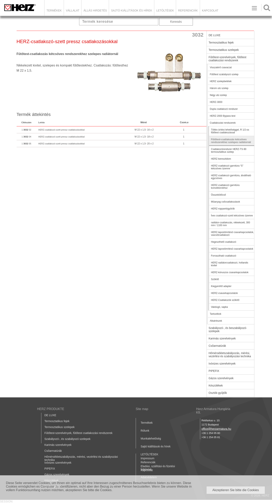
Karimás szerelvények (222, 338)
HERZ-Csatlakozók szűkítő (225, 300)
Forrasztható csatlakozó (223, 255)
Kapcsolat (210, 10)
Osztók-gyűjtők (218, 392)
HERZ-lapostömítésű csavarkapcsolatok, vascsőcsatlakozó (232, 233)
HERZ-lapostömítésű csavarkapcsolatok (232, 248)
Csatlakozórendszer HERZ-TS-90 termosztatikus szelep (228, 150)
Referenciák (188, 10)
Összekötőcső (218, 194)
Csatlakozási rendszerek (223, 122)
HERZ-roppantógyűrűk (223, 208)
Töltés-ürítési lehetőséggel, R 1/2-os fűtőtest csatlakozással (230, 131)
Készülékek (216, 385)
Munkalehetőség (151, 438)
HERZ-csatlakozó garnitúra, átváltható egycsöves (231, 177)
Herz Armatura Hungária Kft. (213, 410)
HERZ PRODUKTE (50, 409)
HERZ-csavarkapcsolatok (224, 293)
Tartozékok (215, 314)
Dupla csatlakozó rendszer (224, 109)
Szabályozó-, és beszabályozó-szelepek (228, 329)
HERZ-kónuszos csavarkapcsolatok (229, 272)
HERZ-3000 (216, 102)
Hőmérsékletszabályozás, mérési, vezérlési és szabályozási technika (230, 354)
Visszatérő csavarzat (221, 67)
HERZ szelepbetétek (221, 81)
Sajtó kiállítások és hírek (131, 10)
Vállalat (72, 10)
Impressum (147, 458)
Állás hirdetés (95, 10)
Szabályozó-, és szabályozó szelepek (68, 438)
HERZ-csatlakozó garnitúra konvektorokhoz (225, 186)
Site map (142, 409)
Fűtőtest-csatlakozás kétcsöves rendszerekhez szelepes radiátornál (231, 141)
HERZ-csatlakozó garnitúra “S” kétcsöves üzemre (227, 167)
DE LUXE (215, 35)
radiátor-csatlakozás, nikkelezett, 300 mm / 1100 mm (230, 224)
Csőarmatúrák (217, 345)
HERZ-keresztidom (221, 158)
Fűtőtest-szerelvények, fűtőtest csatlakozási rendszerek (227, 59)
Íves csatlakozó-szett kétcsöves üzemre (232, 215)
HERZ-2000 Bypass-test (222, 116)
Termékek (54, 10)
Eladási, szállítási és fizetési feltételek (158, 468)
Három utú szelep (219, 88)
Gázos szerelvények (221, 378)
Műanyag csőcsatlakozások (225, 201)
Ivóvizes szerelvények (222, 363)
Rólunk (145, 430)
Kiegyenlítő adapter (221, 286)
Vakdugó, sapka (219, 307)
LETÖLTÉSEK (165, 10)
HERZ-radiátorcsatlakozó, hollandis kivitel (229, 264)
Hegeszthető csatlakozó (223, 242)
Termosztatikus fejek (221, 42)
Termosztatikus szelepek (224, 49)
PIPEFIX (214, 370)
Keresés (176, 21)
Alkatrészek (216, 320)
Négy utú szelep (218, 95)
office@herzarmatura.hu (216, 428)
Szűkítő (215, 279)
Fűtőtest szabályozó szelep (224, 74)
